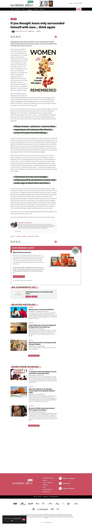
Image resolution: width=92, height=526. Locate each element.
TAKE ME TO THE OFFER (19, 276)
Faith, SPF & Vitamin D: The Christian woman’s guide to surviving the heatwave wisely (42, 390)
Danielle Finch (41, 375)
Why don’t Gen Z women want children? (41, 309)
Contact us (46, 491)
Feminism (18, 236)
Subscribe (13, 217)
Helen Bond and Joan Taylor (21, 31)
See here (14, 280)
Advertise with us (48, 478)
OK (23, 519)
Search (81, 3)
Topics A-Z (40, 496)
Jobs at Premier (47, 482)
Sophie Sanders (41, 328)
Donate (45, 480)
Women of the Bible (33, 236)
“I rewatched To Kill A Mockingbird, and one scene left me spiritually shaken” (42, 372)
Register (71, 3)
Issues (35, 496)
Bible (13, 236)
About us (45, 485)
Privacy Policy (47, 489)
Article (31, 340)
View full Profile (17, 231)
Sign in (28, 296)
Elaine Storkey (42, 346)
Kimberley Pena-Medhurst (43, 311)
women (24, 236)
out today (30, 213)
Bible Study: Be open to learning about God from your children (42, 343)
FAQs (44, 487)
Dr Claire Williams (42, 411)
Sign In (75, 3)
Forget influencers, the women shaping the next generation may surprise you (42, 326)
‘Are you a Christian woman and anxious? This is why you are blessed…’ (42, 409)
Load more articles (34, 355)
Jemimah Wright (41, 394)
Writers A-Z (46, 496)
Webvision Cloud (49, 522)
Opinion (13, 19)
